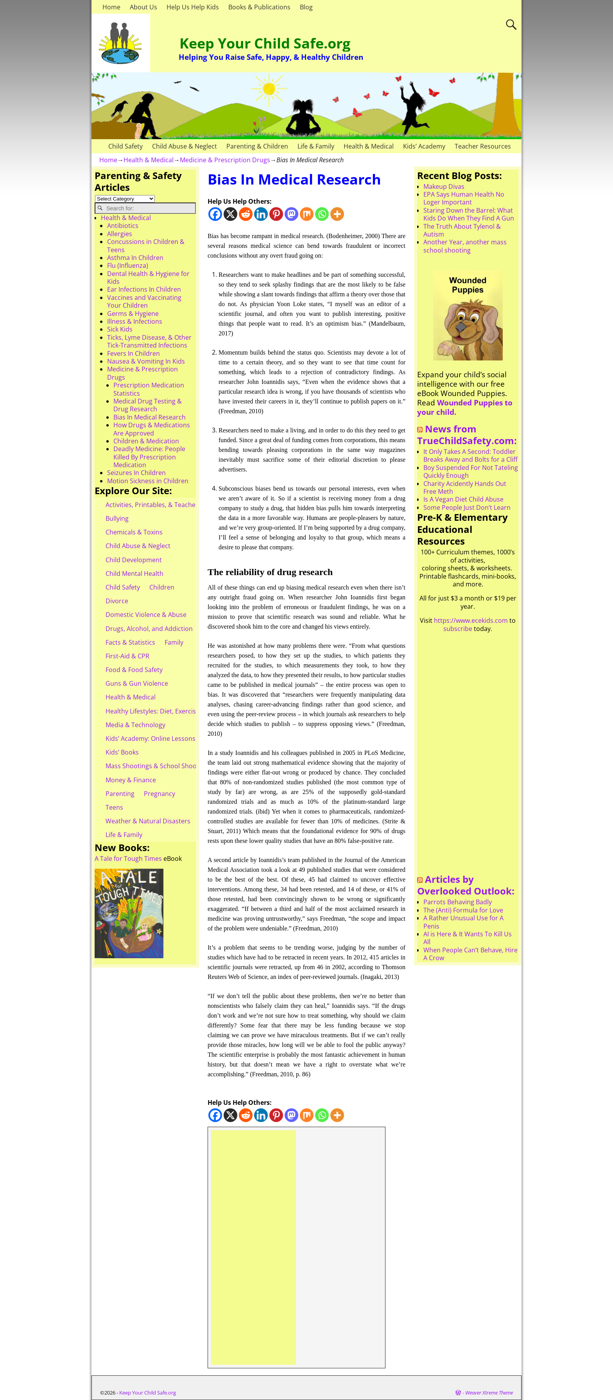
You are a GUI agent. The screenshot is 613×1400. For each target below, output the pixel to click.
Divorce (117, 601)
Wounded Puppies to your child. (465, 407)
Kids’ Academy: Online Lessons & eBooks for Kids (177, 738)
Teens (114, 807)
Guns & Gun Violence (137, 683)
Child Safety (125, 146)
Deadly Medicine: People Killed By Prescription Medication (149, 457)
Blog (306, 7)
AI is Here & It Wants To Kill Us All (467, 938)
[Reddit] (246, 214)
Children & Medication (146, 441)
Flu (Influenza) (127, 265)
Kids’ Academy (424, 146)
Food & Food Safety (134, 669)
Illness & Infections (134, 321)
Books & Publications (259, 7)
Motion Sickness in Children (147, 481)
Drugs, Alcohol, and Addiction (149, 628)
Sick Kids (120, 329)
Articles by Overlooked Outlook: (465, 885)
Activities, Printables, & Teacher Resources (168, 504)
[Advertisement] (253, 1247)
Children (161, 587)
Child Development (134, 560)
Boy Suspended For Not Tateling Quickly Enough (470, 471)
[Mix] (307, 214)
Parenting (120, 793)
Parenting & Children (257, 146)
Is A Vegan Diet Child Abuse (463, 499)
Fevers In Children (133, 353)
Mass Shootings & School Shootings (158, 766)
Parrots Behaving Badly (457, 902)
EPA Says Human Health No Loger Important (463, 198)
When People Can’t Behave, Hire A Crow (470, 954)
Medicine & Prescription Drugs (225, 160)
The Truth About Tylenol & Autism (462, 230)
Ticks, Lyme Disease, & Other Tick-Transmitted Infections (149, 341)
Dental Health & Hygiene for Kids (148, 277)
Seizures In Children (136, 472)
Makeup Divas (443, 186)
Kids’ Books (122, 752)
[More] (337, 214)
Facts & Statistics (130, 642)
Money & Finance (131, 780)
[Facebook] (215, 214)
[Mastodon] (291, 214)
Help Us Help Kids (193, 7)
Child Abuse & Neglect (184, 146)
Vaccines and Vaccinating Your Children (144, 301)
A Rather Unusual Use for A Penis (463, 922)
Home (111, 7)
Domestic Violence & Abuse (146, 614)
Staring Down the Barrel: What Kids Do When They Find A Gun (468, 214)
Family (174, 642)
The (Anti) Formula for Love (463, 910)
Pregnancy (159, 793)
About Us (143, 7)
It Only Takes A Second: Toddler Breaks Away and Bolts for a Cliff (470, 455)
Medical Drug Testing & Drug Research (147, 405)
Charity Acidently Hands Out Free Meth (464, 487)
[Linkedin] (261, 214)
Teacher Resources (483, 146)
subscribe (457, 628)
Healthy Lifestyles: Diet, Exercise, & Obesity (168, 711)
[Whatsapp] (322, 214)
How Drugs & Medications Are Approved (151, 429)
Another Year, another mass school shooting (465, 246)
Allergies (119, 233)
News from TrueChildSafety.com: (467, 434)
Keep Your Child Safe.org (264, 43)
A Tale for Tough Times (128, 858)
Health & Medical (369, 146)
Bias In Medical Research (149, 417)
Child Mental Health (134, 573)
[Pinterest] (276, 214)
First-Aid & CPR (127, 656)
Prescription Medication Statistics (148, 389)
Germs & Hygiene (133, 313)
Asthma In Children (135, 257)
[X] (230, 214)
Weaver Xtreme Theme (489, 1392)
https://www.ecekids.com (471, 620)
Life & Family (316, 146)
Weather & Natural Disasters (148, 821)
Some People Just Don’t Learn (467, 507)
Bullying (117, 518)
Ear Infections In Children (144, 289)
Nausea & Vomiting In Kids (146, 361)
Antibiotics (122, 225)
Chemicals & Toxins (134, 532)
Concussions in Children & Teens (146, 245)
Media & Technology (135, 725)
